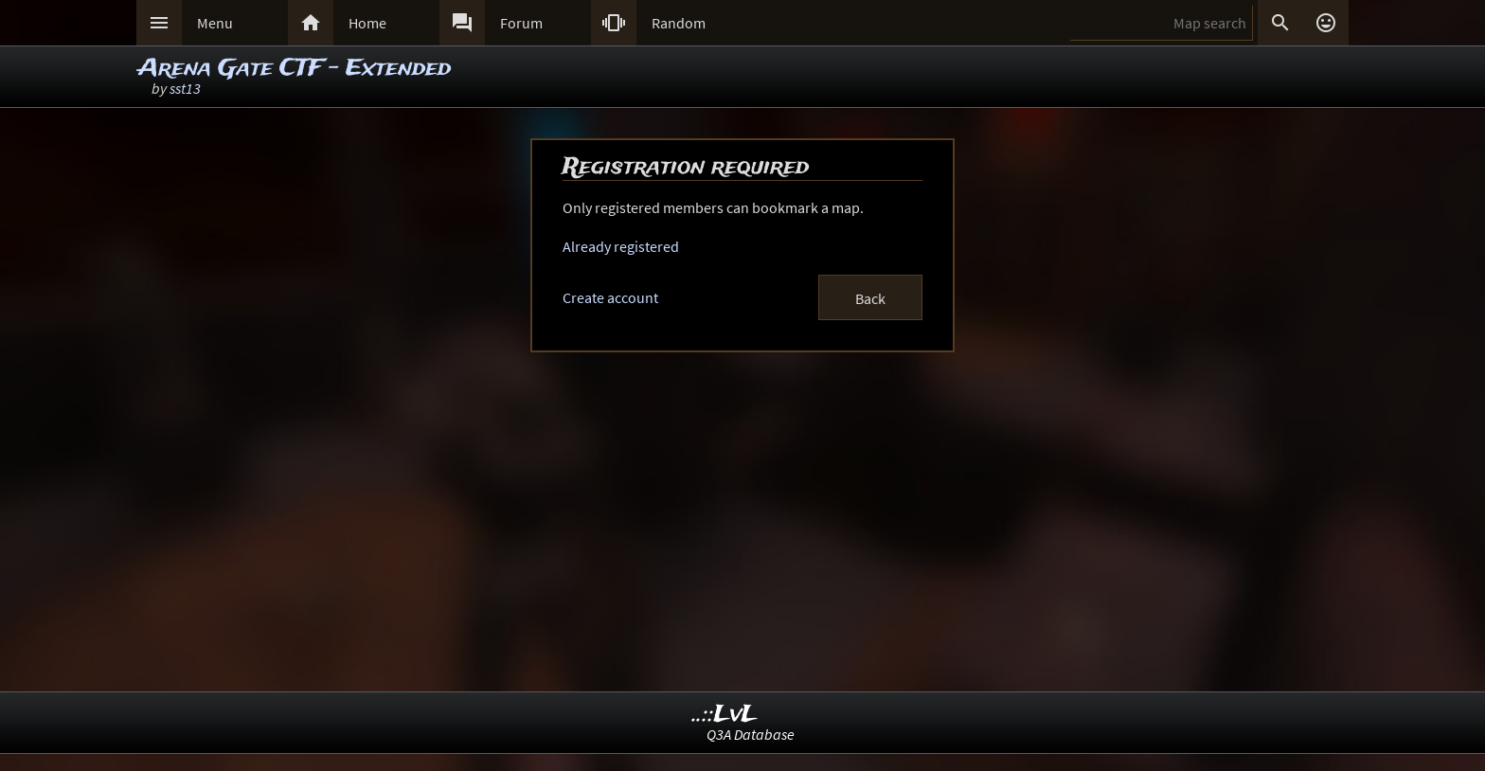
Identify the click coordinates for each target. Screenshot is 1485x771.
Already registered (621, 246)
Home (367, 22)
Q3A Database (751, 734)
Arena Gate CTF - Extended (294, 68)
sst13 (185, 88)
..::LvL (725, 714)
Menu (215, 22)
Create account (610, 297)
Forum (521, 22)
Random (679, 22)
